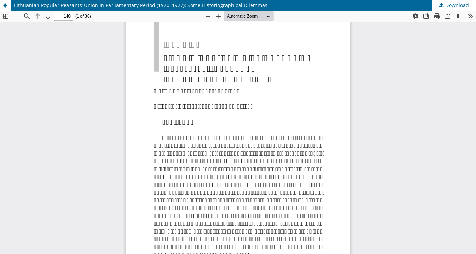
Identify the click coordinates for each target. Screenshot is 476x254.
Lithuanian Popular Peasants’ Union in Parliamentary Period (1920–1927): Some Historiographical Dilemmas (140, 5)
